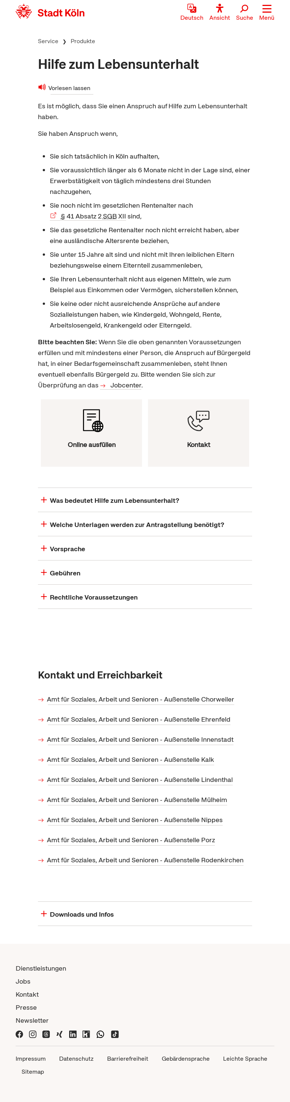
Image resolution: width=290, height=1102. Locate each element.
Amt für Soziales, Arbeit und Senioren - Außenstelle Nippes (135, 819)
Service (48, 41)
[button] (266, 13)
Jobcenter (125, 385)
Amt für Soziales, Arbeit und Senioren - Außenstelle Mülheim (137, 799)
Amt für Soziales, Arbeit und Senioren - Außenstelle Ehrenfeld (139, 719)
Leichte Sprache (245, 1059)
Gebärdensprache (186, 1059)
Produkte (83, 41)
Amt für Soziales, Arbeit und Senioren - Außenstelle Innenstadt (140, 739)
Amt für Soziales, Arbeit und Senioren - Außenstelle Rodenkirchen (146, 860)
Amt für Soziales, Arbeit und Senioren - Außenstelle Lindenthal (140, 779)
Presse (26, 1007)
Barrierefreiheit (127, 1059)
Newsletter (32, 1020)
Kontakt (27, 994)
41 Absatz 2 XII (93, 216)
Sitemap (33, 1072)
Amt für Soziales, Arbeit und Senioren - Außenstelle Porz (131, 840)
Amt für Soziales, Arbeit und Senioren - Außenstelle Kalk (131, 759)
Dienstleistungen (41, 968)
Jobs (23, 981)
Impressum (31, 1059)
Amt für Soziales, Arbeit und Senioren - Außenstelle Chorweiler (141, 699)
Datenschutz (76, 1059)
